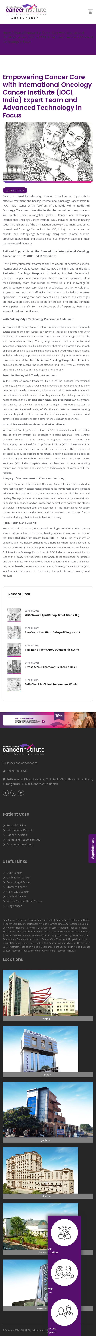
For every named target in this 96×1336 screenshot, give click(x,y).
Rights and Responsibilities (23, 839)
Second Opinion (16, 825)
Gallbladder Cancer (18, 877)
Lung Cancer (14, 906)
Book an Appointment (20, 844)
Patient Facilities (17, 835)
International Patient (19, 830)
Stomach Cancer (17, 887)
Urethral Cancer (16, 896)
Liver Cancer (14, 872)
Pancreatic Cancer (18, 891)
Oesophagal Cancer (19, 882)
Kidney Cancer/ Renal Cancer (24, 901)
